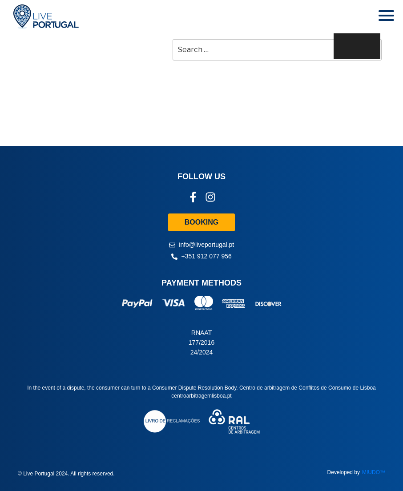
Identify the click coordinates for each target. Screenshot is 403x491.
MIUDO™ (373, 472)
